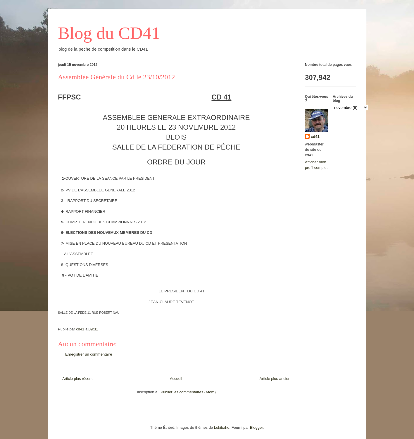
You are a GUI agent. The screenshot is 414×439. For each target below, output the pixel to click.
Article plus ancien (275, 378)
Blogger (256, 427)
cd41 (315, 136)
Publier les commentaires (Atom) (188, 392)
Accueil (176, 378)
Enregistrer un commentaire (88, 354)
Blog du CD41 (109, 33)
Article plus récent (77, 378)
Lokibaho (222, 427)
